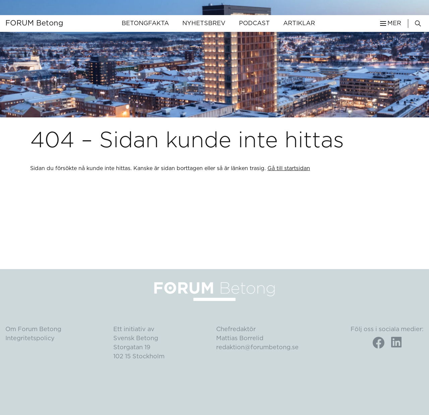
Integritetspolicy (30, 338)
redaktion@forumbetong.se (257, 348)
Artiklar (299, 23)
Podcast (254, 23)
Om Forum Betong (33, 329)
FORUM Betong (34, 23)
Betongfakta (145, 23)
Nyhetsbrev (204, 23)
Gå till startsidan (288, 168)
